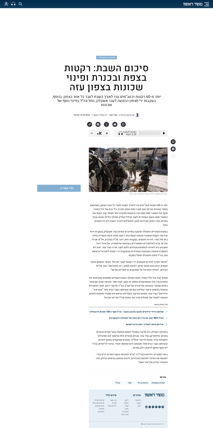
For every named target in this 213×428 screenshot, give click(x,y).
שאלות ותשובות (101, 410)
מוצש (126, 403)
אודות (114, 403)
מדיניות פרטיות (98, 403)
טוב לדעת (125, 414)
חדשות (138, 400)
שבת (127, 405)
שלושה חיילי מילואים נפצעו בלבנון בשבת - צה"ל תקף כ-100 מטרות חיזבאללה (127, 311)
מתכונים (125, 411)
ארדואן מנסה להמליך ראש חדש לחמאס (145, 324)
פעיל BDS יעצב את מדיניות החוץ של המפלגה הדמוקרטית (136, 318)
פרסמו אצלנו (99, 400)
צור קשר (113, 400)
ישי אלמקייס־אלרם (126, 115)
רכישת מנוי (112, 405)
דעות (139, 403)
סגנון (127, 408)
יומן (139, 405)
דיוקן (127, 400)
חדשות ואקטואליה (106, 57)
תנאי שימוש (99, 405)
